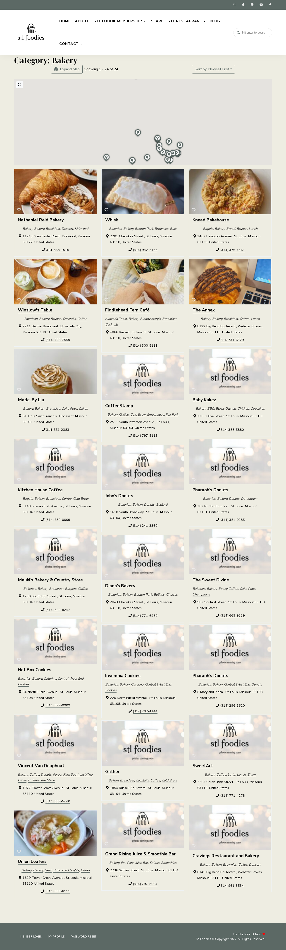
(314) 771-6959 (145, 615)
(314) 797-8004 (145, 883)
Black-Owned (226, 408)
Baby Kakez (204, 399)
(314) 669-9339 (232, 615)
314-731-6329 (232, 339)
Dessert (67, 228)
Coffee (82, 318)
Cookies (23, 683)
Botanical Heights (66, 869)
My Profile (57, 936)
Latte (231, 773)
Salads (155, 862)
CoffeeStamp (119, 405)
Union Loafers (32, 861)
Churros (172, 594)
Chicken (243, 408)
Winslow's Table (35, 309)
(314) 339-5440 (57, 800)
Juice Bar (141, 862)
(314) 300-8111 (145, 345)
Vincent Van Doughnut (41, 765)
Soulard (161, 504)
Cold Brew (137, 413)
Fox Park (172, 413)
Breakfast (53, 228)
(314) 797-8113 (145, 435)
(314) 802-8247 (57, 609)
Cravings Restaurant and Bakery (226, 855)
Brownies (161, 228)
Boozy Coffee (228, 588)
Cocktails (69, 318)
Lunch (253, 228)
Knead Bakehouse (211, 220)
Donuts (234, 498)
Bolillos (159, 594)
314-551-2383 (57, 429)
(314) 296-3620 (232, 705)
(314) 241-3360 (145, 525)
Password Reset (86, 936)
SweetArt (203, 765)
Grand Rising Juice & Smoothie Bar (140, 854)
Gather (112, 771)
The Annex (204, 309)
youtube (261, 4)
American (31, 318)
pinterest (252, 4)
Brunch (242, 228)
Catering (50, 678)
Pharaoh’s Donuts (210, 489)
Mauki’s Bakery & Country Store (50, 579)
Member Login (32, 936)
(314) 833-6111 (57, 890)
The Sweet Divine (211, 579)
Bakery (28, 228)
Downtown (249, 498)
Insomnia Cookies (123, 675)
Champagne (201, 594)
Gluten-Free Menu (41, 779)
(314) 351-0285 (232, 519)
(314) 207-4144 (145, 710)
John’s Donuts (119, 495)
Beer (48, 869)
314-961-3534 (232, 884)
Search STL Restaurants (178, 20)
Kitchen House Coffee (40, 489)
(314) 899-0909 (57, 705)
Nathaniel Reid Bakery (41, 220)
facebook (270, 4)
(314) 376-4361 (232, 249)
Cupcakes (257, 408)
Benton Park (144, 228)
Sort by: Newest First (212, 68)
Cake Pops (69, 408)
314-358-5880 (232, 429)
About (82, 20)
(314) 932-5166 (145, 249)
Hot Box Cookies (34, 669)
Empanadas (155, 413)
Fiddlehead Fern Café (127, 309)
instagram (233, 4)
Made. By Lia (31, 399)
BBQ (210, 408)
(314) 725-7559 (57, 339)
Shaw (251, 773)
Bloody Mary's (150, 318)
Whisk (111, 220)
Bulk (173, 228)
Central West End (70, 678)
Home (64, 20)
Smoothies (168, 862)
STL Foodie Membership (117, 20)
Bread (230, 228)
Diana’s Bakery (120, 585)
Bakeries (115, 228)
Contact (69, 43)
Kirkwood (81, 228)
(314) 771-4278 (232, 795)
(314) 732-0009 (57, 519)
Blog (215, 20)
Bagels (208, 228)
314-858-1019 (57, 249)
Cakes (83, 408)
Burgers (70, 588)
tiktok (243, 4)
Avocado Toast (116, 318)
